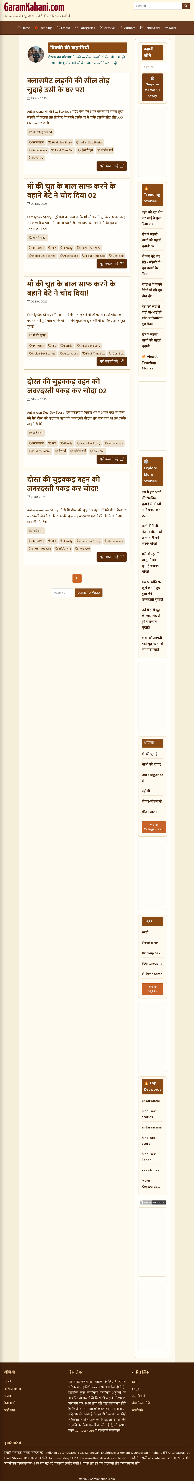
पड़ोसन (8, 1393)
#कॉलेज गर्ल (150, 941)
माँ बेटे (7, 1379)
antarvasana (152, 1125)
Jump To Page (89, 592)
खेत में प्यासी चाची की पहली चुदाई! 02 (151, 240)
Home (23, 28)
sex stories (150, 1167)
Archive (107, 28)
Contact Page (84, 1428)
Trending (43, 28)
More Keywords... (151, 1181)
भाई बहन (9, 1407)
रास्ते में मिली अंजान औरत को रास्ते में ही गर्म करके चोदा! (152, 535)
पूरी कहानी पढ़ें (111, 166)
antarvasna (151, 1098)
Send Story (150, 28)
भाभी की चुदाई (151, 764)
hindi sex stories (149, 1111)
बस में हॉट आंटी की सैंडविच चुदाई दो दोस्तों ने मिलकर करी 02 (151, 504)
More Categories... (153, 826)
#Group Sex (151, 952)
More (171, 28)
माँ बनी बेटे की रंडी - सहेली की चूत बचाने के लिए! (151, 265)
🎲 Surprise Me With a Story (152, 87)
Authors (127, 28)
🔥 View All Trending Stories (150, 362)
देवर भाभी (9, 1400)
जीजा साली (149, 812)
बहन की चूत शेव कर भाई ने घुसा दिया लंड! (152, 218)
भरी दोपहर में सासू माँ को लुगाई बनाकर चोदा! (150, 563)
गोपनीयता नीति (141, 1400)
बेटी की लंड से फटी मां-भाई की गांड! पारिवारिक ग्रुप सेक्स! (152, 315)
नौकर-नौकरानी (152, 802)
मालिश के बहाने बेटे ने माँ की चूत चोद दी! (152, 290)
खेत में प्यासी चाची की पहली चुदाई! (151, 340)
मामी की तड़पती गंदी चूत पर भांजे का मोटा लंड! (152, 644)
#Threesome (152, 972)
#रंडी (145, 931)
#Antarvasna (152, 962)
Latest (63, 28)
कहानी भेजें (138, 1393)
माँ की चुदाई (149, 754)
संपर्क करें (137, 1407)
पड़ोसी (146, 791)
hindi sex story (149, 1138)
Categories (85, 28)
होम (134, 1379)
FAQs (135, 1386)
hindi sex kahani (149, 1154)
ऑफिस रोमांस (12, 1386)
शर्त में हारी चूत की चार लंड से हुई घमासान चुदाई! (151, 619)
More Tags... (152, 987)
